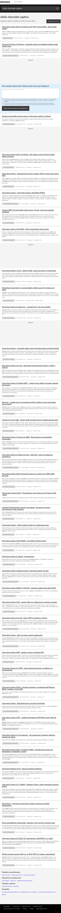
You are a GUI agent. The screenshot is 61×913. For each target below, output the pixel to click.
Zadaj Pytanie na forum (53, 21)
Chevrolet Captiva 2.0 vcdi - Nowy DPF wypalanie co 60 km (24, 618)
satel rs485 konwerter (7, 886)
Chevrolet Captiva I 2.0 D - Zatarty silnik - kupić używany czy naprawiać (29, 271)
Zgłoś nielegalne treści (42, 908)
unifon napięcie (5, 880)
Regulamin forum (26, 906)
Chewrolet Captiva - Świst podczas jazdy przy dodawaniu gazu (25, 525)
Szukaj (57, 8)
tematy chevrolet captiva (29, 875)
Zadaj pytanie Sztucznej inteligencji (16, 108)
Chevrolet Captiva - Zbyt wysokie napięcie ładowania (22, 635)
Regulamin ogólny (37, 906)
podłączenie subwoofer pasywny (24, 880)
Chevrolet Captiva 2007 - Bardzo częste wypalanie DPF (23, 652)
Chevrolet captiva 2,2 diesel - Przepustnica (18, 556)
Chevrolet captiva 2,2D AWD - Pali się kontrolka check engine (25, 229)
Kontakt (32, 908)
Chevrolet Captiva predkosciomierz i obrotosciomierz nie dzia (25, 571)
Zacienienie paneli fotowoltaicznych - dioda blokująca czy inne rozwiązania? (20, 892)
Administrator (6, 906)
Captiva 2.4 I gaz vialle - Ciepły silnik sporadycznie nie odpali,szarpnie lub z (30, 420)
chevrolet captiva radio (16, 875)
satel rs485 (16, 886)
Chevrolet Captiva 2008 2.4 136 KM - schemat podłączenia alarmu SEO (29, 588)
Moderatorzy (16, 906)
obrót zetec (13, 880)
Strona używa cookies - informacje (11, 908)
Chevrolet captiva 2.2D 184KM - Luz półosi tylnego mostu (24, 541)
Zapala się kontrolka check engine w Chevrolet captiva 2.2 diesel (26, 116)
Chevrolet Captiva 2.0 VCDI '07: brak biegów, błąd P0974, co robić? (27, 838)
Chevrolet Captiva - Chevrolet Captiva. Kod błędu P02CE (23, 193)
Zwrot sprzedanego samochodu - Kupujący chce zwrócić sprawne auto (28, 823)
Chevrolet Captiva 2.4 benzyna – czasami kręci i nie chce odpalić (26, 307)
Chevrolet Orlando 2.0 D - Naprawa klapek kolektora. (22, 769)
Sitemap (25, 908)
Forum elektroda (18, 1)
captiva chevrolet (6, 875)
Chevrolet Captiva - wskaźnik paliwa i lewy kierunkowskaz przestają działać (30, 348)
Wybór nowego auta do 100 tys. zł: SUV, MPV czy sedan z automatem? (28, 854)
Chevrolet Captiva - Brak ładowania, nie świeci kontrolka (23, 703)
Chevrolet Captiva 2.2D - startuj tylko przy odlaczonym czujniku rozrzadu (29, 602)
